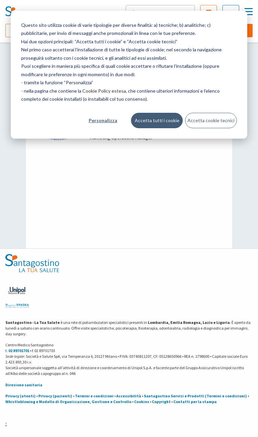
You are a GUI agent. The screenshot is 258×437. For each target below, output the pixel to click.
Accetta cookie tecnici (210, 120)
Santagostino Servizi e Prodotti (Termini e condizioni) (195, 395)
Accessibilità (128, 395)
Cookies (141, 401)
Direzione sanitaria (23, 384)
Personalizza (103, 120)
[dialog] (129, 75)
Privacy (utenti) (20, 395)
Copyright (161, 401)
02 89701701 (18, 350)
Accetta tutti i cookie (157, 120)
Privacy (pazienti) (55, 395)
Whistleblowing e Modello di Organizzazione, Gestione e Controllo (68, 401)
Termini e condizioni (94, 395)
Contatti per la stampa (195, 401)
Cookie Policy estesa (104, 91)
